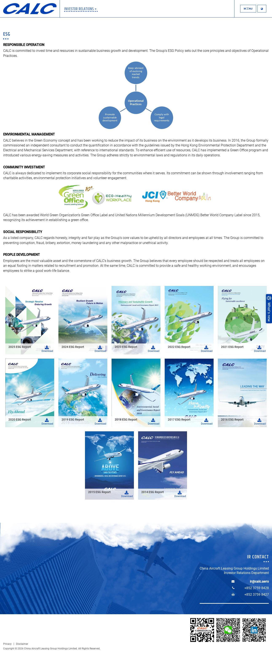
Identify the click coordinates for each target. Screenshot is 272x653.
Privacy (7, 643)
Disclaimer (22, 643)
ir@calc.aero (259, 581)
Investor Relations (80, 9)
